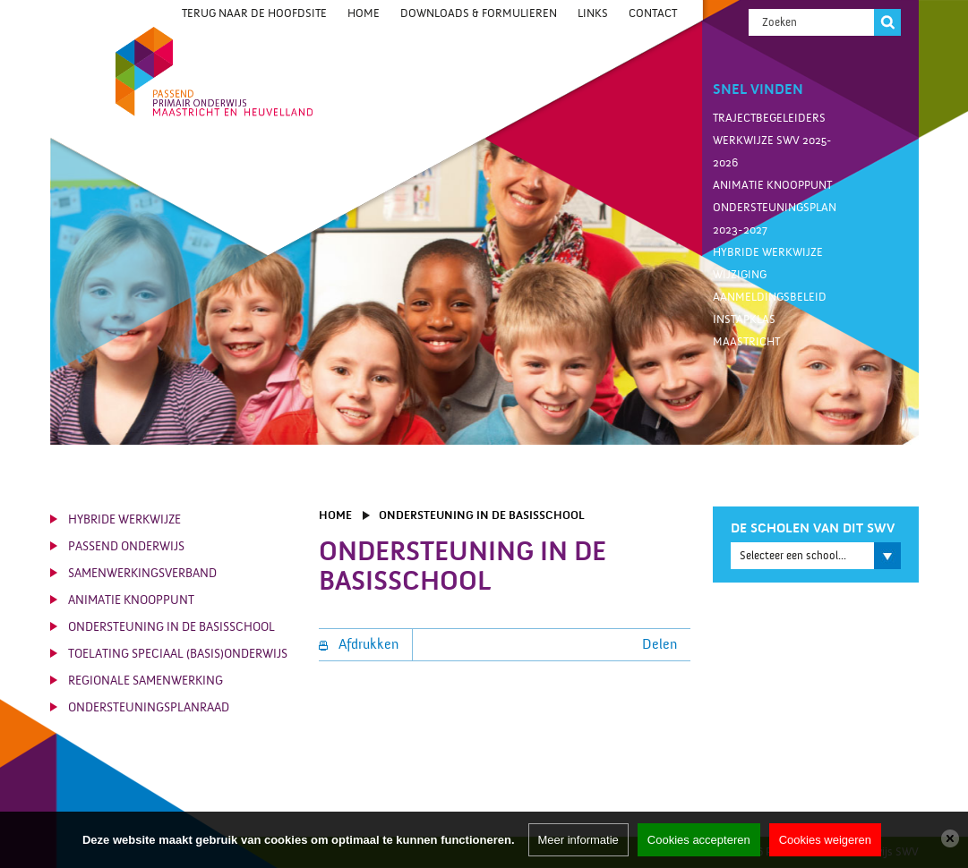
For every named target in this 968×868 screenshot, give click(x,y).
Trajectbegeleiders (769, 118)
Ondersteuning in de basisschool (171, 627)
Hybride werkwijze (768, 252)
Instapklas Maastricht (746, 330)
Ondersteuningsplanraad (148, 708)
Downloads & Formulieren (478, 13)
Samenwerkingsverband (142, 573)
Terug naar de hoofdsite (254, 13)
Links (593, 13)
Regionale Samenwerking (145, 681)
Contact (653, 13)
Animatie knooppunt (772, 185)
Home (363, 13)
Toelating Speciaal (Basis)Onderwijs (177, 654)
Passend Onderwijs (126, 547)
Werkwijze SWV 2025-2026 (772, 151)
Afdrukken (358, 644)
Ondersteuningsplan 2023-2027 (774, 218)
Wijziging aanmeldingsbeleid (770, 285)
